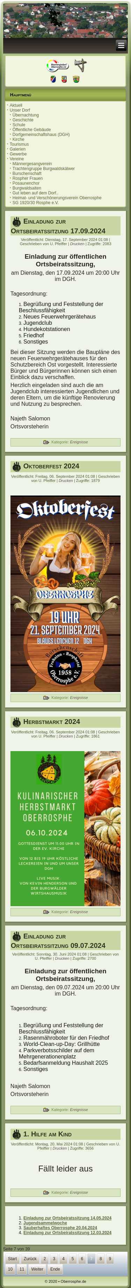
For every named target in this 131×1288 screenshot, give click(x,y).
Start (12, 1258)
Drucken (78, 244)
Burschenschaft (27, 173)
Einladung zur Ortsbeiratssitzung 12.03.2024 (67, 1232)
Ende (55, 1269)
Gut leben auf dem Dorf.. (35, 193)
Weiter (37, 1269)
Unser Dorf (20, 110)
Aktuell (16, 105)
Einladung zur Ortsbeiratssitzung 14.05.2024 (67, 1218)
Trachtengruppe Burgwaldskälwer (44, 168)
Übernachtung (26, 115)
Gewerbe (18, 154)
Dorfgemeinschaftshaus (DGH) (41, 134)
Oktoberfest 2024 (51, 466)
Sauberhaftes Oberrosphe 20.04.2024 (60, 1227)
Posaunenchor (26, 183)
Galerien (18, 149)
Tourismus (19, 144)
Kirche (18, 139)
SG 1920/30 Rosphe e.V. (36, 202)
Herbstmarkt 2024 (51, 721)
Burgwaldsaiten (27, 188)
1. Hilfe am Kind (47, 1134)
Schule (19, 124)
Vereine (17, 158)
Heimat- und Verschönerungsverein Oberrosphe (57, 197)
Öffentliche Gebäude (32, 129)
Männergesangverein (32, 163)
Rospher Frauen (28, 178)
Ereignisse (79, 442)
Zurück (30, 1258)
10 (10, 1269)
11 (22, 1269)
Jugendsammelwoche (45, 1223)
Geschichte (23, 120)
